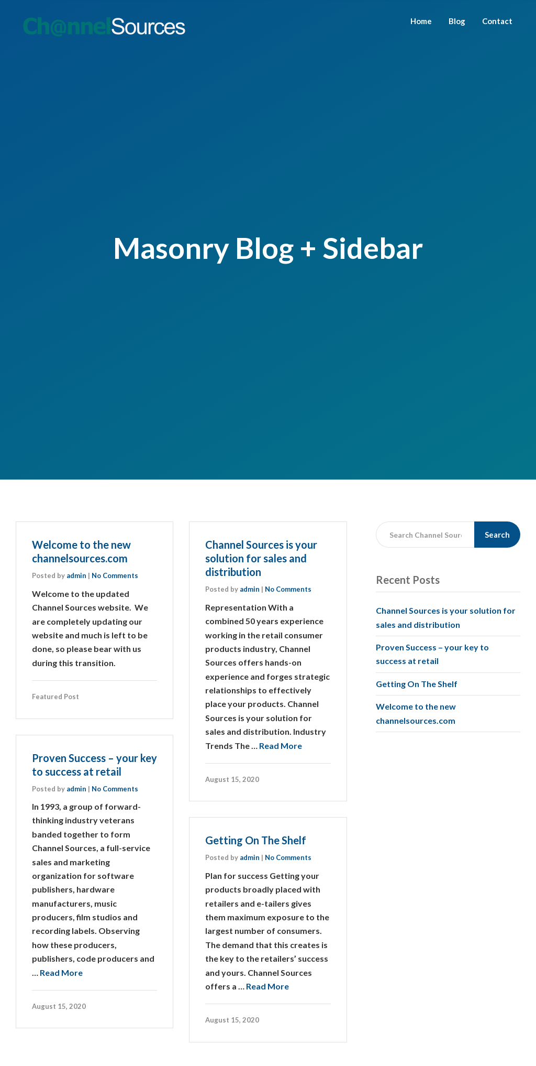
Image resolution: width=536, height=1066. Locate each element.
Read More (280, 745)
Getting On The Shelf (255, 840)
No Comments (115, 575)
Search (497, 534)
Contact (497, 21)
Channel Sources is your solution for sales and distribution (261, 558)
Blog (457, 21)
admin (76, 575)
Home (421, 21)
